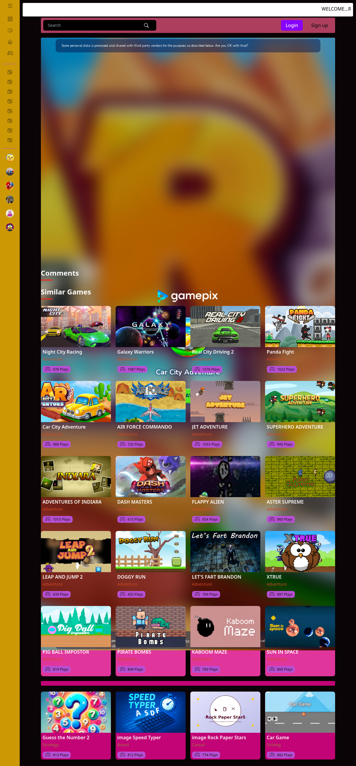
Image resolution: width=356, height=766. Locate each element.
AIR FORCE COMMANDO (144, 426)
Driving (274, 744)
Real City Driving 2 (213, 351)
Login (292, 25)
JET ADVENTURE (210, 426)
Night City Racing (62, 351)
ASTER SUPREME (285, 501)
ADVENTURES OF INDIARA (72, 501)
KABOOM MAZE (209, 651)
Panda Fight (280, 351)
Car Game (278, 737)
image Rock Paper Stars (219, 737)
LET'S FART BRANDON (217, 576)
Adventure (53, 359)
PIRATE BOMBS (134, 651)
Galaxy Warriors (135, 351)
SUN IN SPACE (283, 651)
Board (123, 744)
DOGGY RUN (131, 576)
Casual (198, 744)
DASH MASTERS (134, 501)
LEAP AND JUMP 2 (63, 576)
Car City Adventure (64, 426)
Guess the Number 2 (66, 737)
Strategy (51, 744)
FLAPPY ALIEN (208, 501)
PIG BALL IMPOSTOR (66, 651)
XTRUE (274, 576)
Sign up (319, 25)
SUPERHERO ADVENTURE (295, 426)
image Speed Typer (139, 737)
